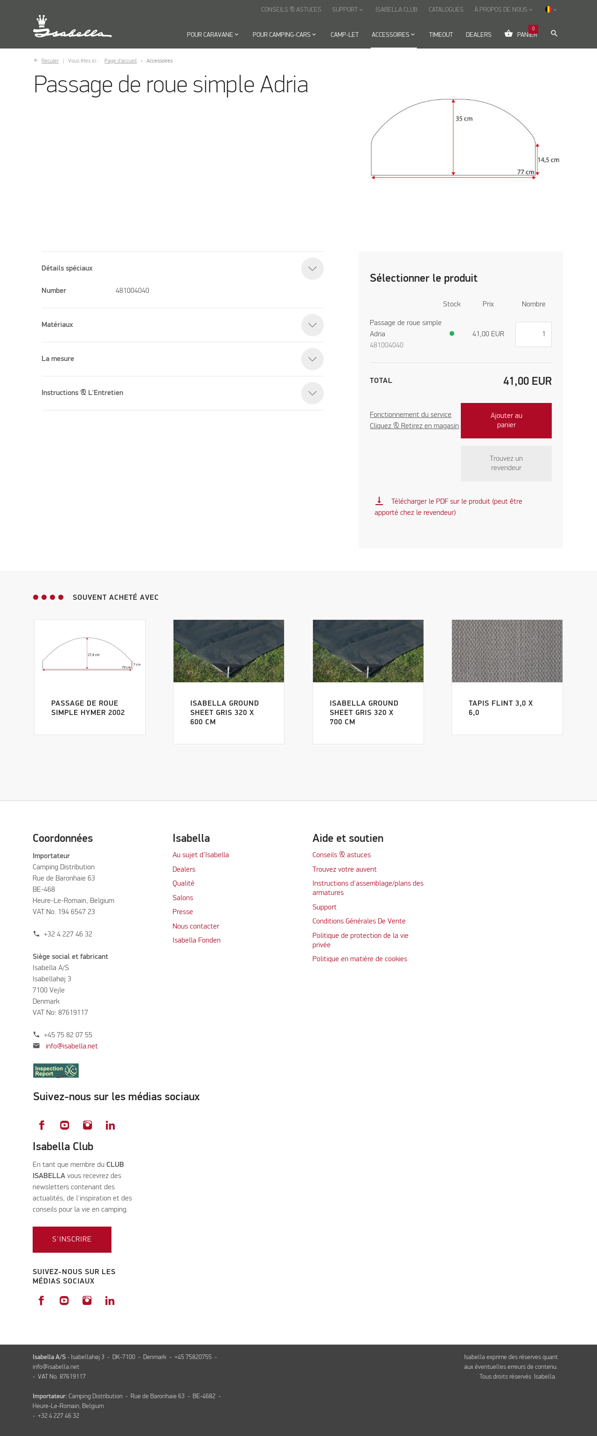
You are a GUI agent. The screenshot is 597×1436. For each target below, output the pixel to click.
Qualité (183, 884)
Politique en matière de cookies (359, 959)
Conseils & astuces (341, 855)
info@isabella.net (72, 1046)
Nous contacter (196, 926)
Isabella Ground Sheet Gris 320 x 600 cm (224, 713)
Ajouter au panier (506, 420)
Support (324, 907)
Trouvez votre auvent (344, 870)
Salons (183, 898)
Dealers (184, 870)
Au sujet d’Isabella (201, 855)
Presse (183, 912)
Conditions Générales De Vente (359, 921)
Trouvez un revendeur (506, 463)
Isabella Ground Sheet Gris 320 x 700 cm (364, 713)
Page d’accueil (120, 61)
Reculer (50, 61)
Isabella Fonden (197, 940)
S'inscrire (72, 1239)
